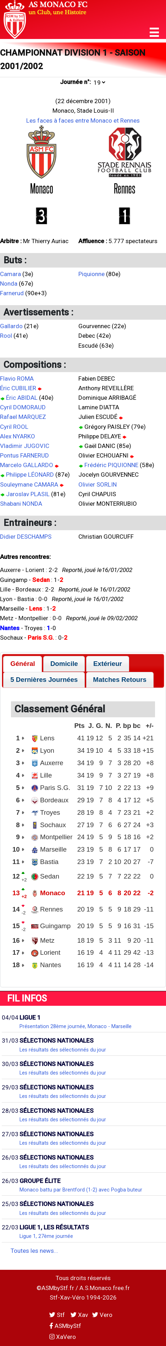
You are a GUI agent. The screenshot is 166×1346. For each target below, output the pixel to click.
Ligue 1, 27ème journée (46, 1236)
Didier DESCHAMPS (25, 536)
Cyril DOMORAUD (23, 407)
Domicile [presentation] (64, 663)
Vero (102, 1314)
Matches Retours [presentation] (119, 679)
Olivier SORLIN (97, 484)
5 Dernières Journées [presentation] (44, 679)
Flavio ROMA (17, 378)
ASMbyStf (65, 1325)
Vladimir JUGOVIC (24, 445)
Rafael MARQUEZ (23, 416)
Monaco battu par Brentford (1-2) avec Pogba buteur (81, 1190)
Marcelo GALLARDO (26, 465)
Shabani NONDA (21, 503)
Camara (10, 273)
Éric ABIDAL (22, 397)
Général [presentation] (22, 663)
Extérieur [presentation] (107, 663)
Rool (6, 335)
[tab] (22, 664)
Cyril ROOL (14, 426)
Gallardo (11, 326)
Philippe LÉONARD (30, 474)
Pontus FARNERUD (24, 455)
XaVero (62, 1336)
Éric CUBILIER (18, 388)
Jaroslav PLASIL (28, 494)
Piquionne (91, 273)
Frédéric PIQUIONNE (111, 465)
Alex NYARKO (17, 436)
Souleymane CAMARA (29, 484)
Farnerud (12, 293)
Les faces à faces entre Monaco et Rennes (83, 120)
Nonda (8, 283)
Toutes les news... (34, 1250)
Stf (57, 1314)
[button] (154, 32)
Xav (79, 1314)
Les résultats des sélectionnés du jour (63, 1050)
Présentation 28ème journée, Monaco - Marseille (76, 1026)
